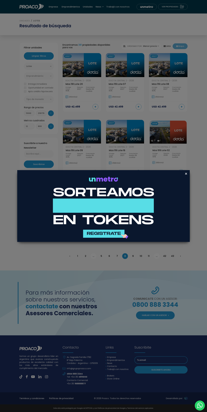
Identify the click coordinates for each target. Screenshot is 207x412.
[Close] (186, 174)
